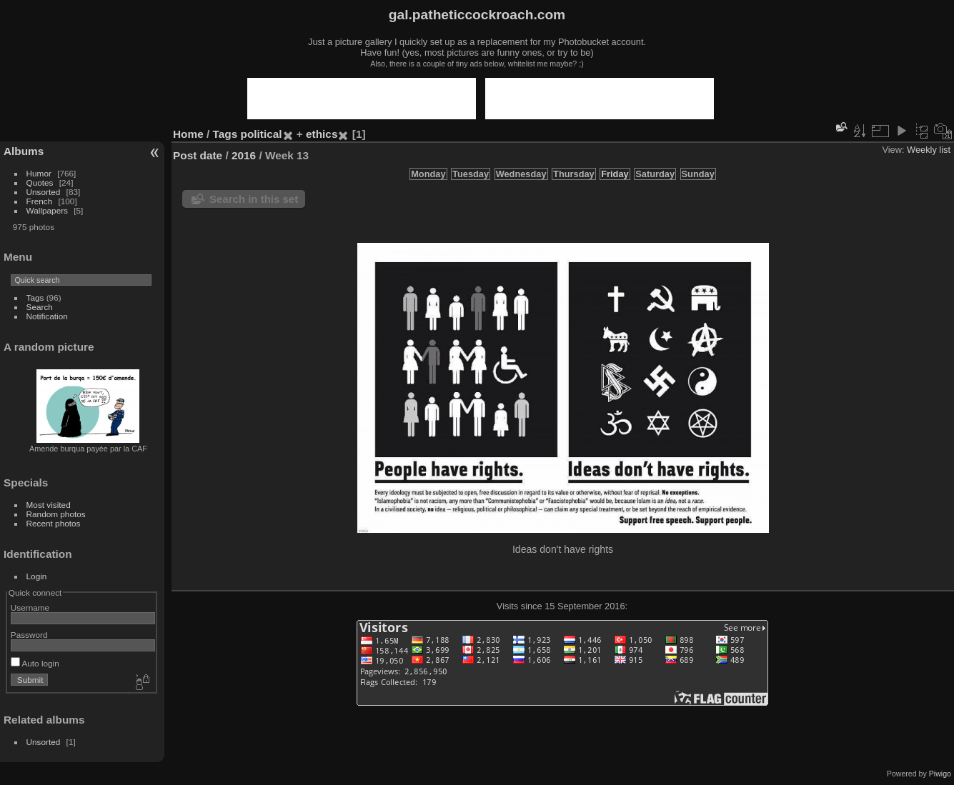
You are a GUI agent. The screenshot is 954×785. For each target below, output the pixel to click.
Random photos (56, 514)
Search (39, 306)
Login (36, 576)
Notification (47, 316)
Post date (197, 155)
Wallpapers (47, 210)
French (39, 201)
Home (188, 134)
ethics (321, 134)
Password (29, 634)
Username (30, 607)
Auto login (35, 663)
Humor (38, 173)
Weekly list (928, 149)
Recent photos (53, 523)
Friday (614, 174)
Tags (35, 297)
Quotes (40, 182)
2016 (244, 155)
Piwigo (940, 773)
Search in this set (253, 199)
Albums (24, 151)
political (261, 134)
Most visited (48, 504)
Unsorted (43, 191)
